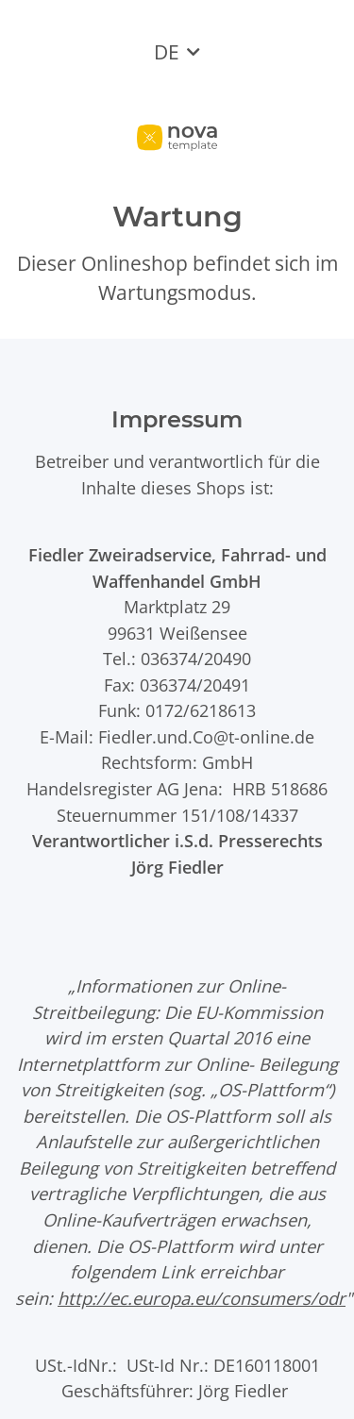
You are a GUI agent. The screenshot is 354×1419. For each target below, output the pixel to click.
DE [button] (166, 52)
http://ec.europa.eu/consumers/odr (202, 1298)
